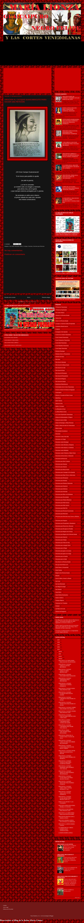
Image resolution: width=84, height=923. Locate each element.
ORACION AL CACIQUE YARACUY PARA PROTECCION (64, 671)
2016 (58, 642)
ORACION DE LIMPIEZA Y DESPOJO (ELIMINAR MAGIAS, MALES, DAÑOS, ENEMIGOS (70, 155)
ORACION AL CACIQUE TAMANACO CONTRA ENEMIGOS (64, 685)
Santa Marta (58, 592)
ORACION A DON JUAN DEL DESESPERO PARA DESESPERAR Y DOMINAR (69, 132)
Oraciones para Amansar (61, 464)
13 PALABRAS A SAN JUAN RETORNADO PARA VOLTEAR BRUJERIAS (70, 144)
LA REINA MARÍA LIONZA (65, 832)
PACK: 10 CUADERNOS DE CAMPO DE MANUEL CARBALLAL (70, 869)
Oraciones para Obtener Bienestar (63, 500)
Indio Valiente (59, 400)
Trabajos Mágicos (60, 600)
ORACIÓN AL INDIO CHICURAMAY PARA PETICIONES (64, 732)
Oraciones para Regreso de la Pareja (64, 531)
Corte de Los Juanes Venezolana (63, 334)
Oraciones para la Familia (62, 556)
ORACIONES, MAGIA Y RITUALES (13, 345)
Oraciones (30, 246)
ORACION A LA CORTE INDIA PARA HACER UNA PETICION (66, 661)
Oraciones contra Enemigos (62, 442)
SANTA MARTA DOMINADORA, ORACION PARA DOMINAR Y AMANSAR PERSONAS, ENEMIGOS (70, 121)
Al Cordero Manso (60, 312)
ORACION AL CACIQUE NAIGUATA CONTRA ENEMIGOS (64, 793)
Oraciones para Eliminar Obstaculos (64, 483)
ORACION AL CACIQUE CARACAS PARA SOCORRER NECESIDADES (66, 742)
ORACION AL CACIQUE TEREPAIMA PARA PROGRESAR (64, 680)
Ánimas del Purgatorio (61, 611)
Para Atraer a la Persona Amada (63, 562)
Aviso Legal (5, 907)
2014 (58, 647)
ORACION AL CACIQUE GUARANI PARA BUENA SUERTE (65, 694)
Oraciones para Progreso (61, 520)
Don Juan (58, 359)
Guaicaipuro (58, 392)
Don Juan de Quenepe (61, 362)
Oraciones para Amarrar (61, 466)
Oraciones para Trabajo (61, 540)
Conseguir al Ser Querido (62, 332)
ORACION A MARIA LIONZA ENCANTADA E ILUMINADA (66, 821)
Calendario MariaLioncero (62, 326)
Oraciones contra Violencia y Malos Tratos (66, 453)
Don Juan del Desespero (61, 373)
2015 (58, 644)
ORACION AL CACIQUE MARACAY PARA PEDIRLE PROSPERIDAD (66, 773)
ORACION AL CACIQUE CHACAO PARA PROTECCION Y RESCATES (67, 716)
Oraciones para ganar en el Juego (63, 553)
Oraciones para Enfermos (62, 489)
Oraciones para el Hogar (61, 548)
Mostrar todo (77, 897)
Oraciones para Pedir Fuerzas (62, 502)
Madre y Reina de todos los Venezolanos (65, 425)
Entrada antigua (46, 297)
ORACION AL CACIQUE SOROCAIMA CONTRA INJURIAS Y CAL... (65, 788)
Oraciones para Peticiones (38, 246)
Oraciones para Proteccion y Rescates (64, 526)
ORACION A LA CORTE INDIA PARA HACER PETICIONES (66, 813)
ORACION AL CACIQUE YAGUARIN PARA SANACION (66, 675)
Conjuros (58, 329)
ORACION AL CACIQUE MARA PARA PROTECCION (66, 689)
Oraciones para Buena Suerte (62, 469)
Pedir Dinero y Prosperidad (62, 567)
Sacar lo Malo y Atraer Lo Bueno (63, 578)
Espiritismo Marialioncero (62, 384)
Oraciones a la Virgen (61, 439)
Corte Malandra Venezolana (62, 345)
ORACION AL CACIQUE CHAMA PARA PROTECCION (67, 712)
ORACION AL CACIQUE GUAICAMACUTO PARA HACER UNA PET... (65, 778)
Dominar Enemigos (60, 351)
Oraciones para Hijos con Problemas (64, 494)
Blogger (51, 915)
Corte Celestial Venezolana (62, 337)
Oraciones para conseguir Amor (63, 545)
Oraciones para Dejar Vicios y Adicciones (65, 475)
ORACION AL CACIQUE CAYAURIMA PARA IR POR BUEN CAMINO (66, 747)
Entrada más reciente (10, 297)
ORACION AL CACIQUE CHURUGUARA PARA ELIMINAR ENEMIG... (64, 762)
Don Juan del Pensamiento (62, 376)
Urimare (58, 606)
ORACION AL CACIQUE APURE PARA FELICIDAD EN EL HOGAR (66, 752)
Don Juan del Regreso (61, 378)
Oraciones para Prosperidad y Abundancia (65, 523)
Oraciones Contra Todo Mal (62, 436)
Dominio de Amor (60, 356)
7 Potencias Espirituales (61, 310)
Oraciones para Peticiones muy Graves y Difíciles (67, 516)
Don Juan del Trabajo (61, 381)
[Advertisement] (43, 53)
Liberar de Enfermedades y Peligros (64, 417)
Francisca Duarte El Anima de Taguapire (65, 389)
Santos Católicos (59, 597)
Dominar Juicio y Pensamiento (63, 354)
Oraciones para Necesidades (62, 497)
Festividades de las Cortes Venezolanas (65, 387)
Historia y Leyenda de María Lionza (64, 395)
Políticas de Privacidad (8, 909)
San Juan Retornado (60, 584)
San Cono (58, 581)
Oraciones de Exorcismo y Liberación (64, 455)
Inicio (28, 297)
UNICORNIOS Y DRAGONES (11, 340)
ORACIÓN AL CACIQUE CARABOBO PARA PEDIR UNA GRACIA (65, 726)
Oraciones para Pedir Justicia (62, 505)
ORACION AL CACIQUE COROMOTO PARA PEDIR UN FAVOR (66, 699)
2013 (58, 649)
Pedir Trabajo (59, 570)
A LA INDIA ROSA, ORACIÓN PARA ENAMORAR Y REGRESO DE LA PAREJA (70, 167)
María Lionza (59, 428)
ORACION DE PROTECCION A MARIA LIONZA (66, 817)
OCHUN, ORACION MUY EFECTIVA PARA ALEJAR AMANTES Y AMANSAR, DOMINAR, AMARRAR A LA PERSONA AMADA (70, 882)
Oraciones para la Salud (61, 559)
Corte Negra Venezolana (61, 348)
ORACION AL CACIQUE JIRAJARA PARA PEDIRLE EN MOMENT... (66, 757)
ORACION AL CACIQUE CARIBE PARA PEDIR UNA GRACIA (67, 708)
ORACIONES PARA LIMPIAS (11, 342)
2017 (58, 640)
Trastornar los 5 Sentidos (61, 603)
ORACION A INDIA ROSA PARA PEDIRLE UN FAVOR (66, 806)
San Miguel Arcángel (61, 586)
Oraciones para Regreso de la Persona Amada (66, 534)
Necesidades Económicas (62, 431)
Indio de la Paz (59, 403)
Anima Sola (58, 318)
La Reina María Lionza (61, 411)
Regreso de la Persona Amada (63, 573)
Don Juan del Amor (60, 370)
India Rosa (58, 398)
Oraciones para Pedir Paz (61, 508)
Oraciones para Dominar (61, 480)
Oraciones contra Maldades (62, 450)
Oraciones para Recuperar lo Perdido (64, 529)
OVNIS (59, 866)
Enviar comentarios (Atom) (30, 301)
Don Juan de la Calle (60, 367)
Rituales (57, 575)
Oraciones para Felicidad (61, 491)
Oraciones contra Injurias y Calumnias (65, 447)
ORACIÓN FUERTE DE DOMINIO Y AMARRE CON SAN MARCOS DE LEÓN (70, 98)
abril (60, 653)
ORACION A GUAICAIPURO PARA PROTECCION (65, 810)
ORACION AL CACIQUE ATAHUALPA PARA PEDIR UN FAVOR (66, 704)
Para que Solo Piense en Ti (62, 564)
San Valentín (59, 589)
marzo (60, 656)
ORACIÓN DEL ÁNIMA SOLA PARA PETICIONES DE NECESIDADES (70, 177)
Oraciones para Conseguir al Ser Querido (65, 472)
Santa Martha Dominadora (62, 595)
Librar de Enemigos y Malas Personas (64, 422)
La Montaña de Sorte (60, 409)
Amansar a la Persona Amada (62, 315)
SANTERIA (60, 888)
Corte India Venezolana (14, 246)
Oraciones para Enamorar (62, 486)
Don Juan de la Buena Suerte (62, 365)
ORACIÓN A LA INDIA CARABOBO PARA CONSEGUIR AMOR (64, 721)
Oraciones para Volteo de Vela (63, 542)
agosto (60, 651)
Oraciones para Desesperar (62, 478)
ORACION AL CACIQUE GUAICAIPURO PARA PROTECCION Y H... (64, 798)
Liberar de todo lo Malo (61, 420)
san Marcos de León (60, 608)
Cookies (5, 905)
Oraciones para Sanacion (61, 537)
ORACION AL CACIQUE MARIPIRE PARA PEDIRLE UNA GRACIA (66, 767)
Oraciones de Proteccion (61, 458)
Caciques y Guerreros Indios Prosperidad (65, 323)
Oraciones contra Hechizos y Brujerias (65, 444)
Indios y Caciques (24, 246)
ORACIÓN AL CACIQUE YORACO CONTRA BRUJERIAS (64, 666)
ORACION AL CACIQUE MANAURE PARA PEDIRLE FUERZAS (66, 783)
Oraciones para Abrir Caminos (63, 461)
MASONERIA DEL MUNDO (11, 337)
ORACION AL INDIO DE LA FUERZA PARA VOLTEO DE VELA (66, 737)
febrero (60, 658)
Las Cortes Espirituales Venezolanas (64, 414)
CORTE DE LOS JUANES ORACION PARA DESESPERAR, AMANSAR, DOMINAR (70, 188)
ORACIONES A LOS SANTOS (65, 844)
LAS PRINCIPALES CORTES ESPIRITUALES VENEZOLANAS (65, 829)
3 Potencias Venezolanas (61, 307)
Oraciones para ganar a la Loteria (63, 551)
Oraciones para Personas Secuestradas (64, 511)
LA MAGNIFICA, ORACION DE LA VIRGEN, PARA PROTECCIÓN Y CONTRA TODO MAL (70, 200)
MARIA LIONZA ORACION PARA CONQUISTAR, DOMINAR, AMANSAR (69, 109)
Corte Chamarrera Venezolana (63, 340)
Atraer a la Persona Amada (62, 321)
